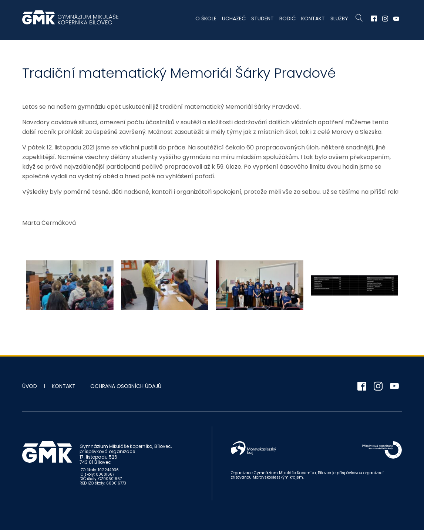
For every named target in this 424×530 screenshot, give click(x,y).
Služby (339, 18)
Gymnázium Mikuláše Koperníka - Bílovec (70, 21)
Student (262, 18)
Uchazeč (234, 18)
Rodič (287, 18)
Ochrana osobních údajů (125, 386)
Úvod (29, 386)
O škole (205, 18)
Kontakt (313, 18)
